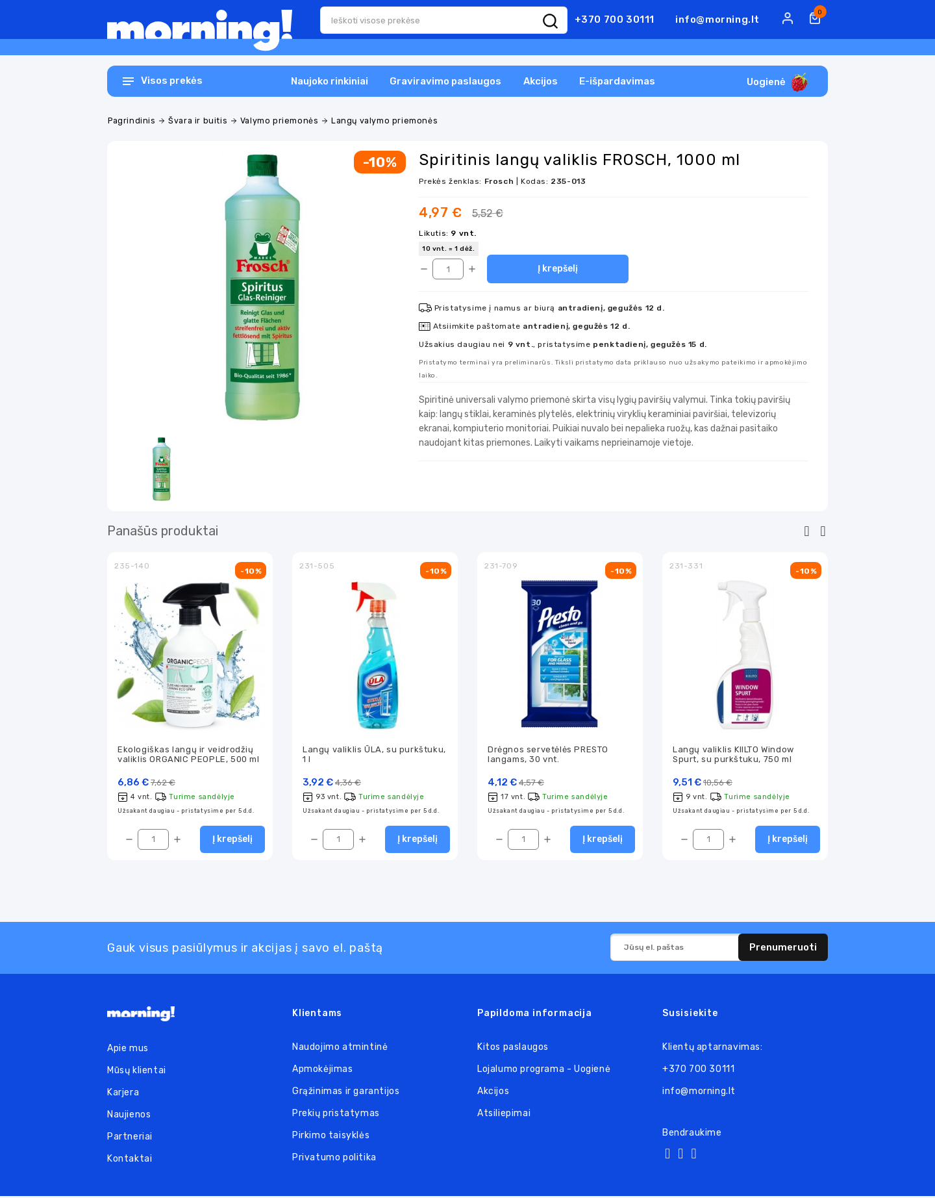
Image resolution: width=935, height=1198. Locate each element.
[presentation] (807, 531)
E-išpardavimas (617, 81)
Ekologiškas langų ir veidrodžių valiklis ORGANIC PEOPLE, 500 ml (189, 755)
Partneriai (130, 1138)
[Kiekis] (448, 269)
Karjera (123, 1094)
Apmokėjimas (322, 1071)
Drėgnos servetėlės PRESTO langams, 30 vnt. (548, 755)
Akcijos (540, 81)
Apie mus (128, 1050)
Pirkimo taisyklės (330, 1137)
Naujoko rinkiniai (329, 81)
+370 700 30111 (614, 19)
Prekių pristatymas (336, 1115)
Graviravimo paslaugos (445, 81)
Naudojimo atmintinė (340, 1048)
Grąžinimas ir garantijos (345, 1093)
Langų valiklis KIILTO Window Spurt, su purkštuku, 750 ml (733, 755)
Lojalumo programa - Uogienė (543, 1071)
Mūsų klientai (136, 1072)
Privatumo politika (334, 1159)
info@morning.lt (717, 19)
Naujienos (129, 1116)
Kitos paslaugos (513, 1048)
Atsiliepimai (503, 1115)
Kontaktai (129, 1160)
